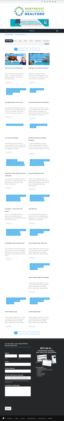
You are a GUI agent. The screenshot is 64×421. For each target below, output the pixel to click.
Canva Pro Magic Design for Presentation (39, 277)
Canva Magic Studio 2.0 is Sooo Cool (14, 102)
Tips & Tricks (34, 165)
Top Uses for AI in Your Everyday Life (14, 68)
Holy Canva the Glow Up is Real (36, 173)
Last (20, 358)
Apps (20, 41)
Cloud (31, 41)
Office (38, 124)
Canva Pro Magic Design (11, 311)
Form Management (48, 41)
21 (33, 49)
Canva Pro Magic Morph (34, 311)
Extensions (38, 41)
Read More (8, 82)
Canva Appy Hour (33, 208)
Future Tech (13, 55)
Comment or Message (13, 385)
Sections (9, 418)
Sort (46, 44)
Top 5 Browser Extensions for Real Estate (39, 102)
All (15, 41)
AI (7, 55)
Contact (50, 418)
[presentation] (20, 405)
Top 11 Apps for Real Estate (11, 137)
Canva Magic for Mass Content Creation (14, 243)
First (6, 358)
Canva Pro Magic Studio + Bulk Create (38, 243)
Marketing (33, 57)
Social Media (19, 162)
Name (7, 353)
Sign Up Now (41, 418)
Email (7, 361)
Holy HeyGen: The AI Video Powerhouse (38, 68)
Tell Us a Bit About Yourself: (14, 375)
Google (33, 124)
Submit (8, 408)
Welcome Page (32, 418)
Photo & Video (41, 57)
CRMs (25, 41)
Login (16, 418)
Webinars (20, 55)
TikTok (15, 165)
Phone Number (10, 368)
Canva (39, 55)
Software (33, 59)
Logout (23, 418)
